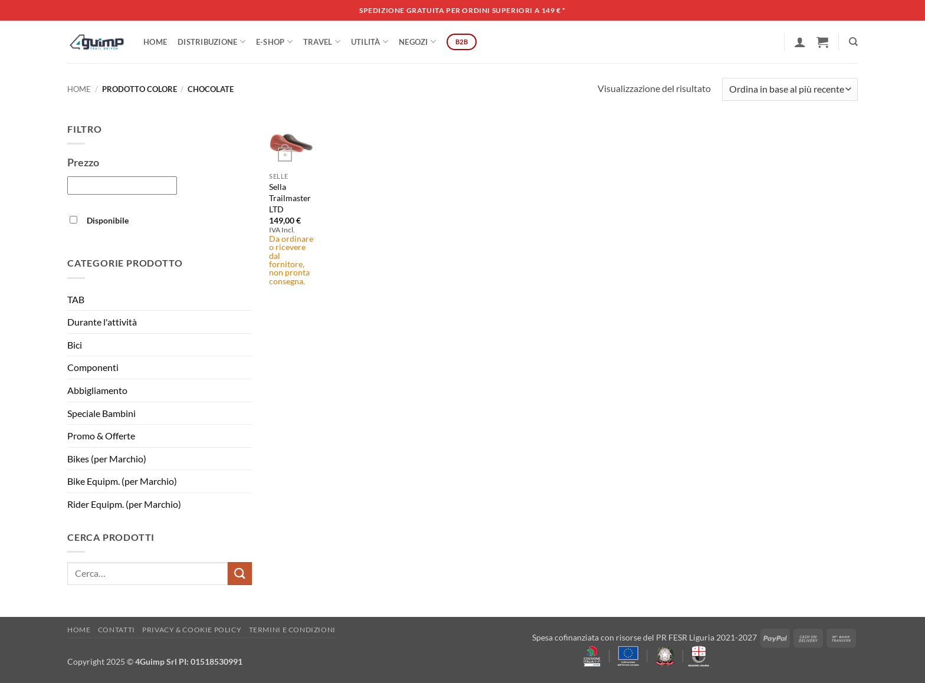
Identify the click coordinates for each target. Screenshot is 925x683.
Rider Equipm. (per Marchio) (124, 504)
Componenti (93, 367)
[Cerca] (853, 42)
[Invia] (239, 573)
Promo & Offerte (101, 435)
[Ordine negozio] (790, 89)
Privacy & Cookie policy (191, 629)
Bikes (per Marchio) (106, 458)
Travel (321, 41)
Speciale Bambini (101, 413)
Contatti (116, 629)
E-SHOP (274, 41)
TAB (75, 299)
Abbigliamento (97, 390)
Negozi (417, 41)
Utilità (369, 41)
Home (155, 42)
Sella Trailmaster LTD (290, 198)
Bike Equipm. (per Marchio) (122, 481)
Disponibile (108, 220)
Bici (74, 344)
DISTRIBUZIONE (211, 41)
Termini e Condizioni (292, 629)
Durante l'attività (102, 321)
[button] (800, 42)
